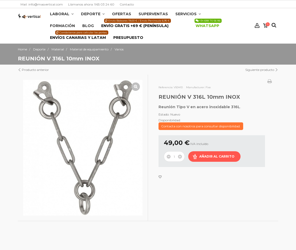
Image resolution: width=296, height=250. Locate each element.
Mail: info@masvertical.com (42, 4)
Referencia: (166, 87)
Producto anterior (33, 70)
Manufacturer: (195, 87)
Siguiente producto (261, 70)
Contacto (127, 4)
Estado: (164, 114)
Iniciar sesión (257, 25)
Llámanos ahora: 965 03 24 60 (91, 4)
